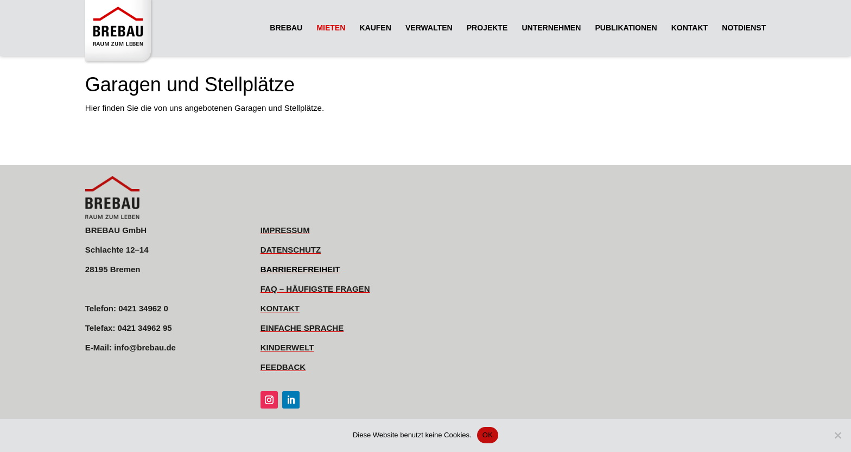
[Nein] (837, 435)
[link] (121, 31)
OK (487, 435)
